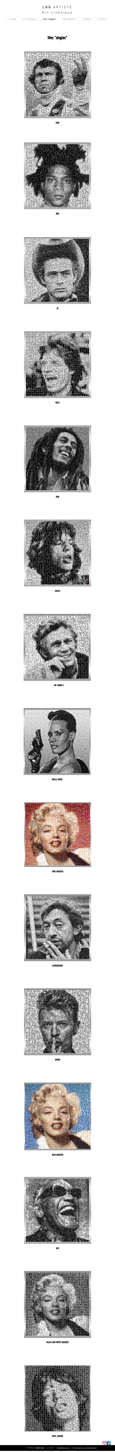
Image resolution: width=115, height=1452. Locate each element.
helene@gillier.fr (64, 1448)
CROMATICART (40, 1448)
